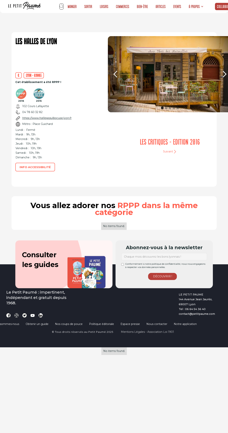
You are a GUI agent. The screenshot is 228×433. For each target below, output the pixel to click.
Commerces (122, 6)
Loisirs (104, 6)
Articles (161, 6)
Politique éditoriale (101, 324)
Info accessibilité (35, 167)
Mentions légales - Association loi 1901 (147, 332)
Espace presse (130, 324)
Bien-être (142, 6)
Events (177, 6)
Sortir (88, 6)
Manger (72, 6)
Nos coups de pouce (69, 324)
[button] (196, 6)
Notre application (185, 324)
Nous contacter (156, 324)
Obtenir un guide (37, 324)
